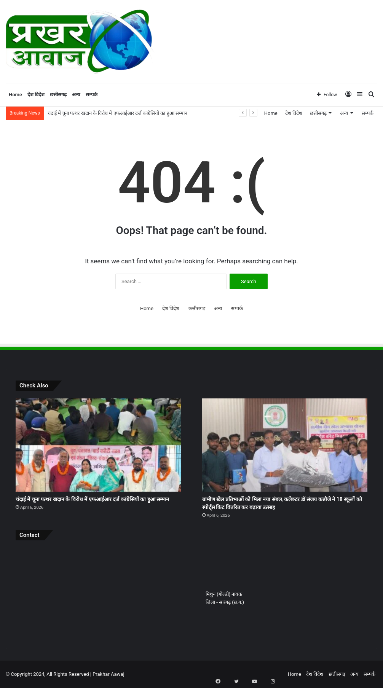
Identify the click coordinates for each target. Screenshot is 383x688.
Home (15, 94)
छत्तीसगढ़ (58, 94)
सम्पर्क (91, 94)
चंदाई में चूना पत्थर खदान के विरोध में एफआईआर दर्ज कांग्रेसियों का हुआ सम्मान (117, 113)
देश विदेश (36, 94)
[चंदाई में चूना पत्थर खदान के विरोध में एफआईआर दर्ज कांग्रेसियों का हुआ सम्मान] (98, 445)
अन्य (76, 94)
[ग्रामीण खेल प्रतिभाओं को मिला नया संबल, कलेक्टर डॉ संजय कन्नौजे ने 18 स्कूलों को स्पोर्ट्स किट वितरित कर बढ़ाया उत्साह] (284, 445)
